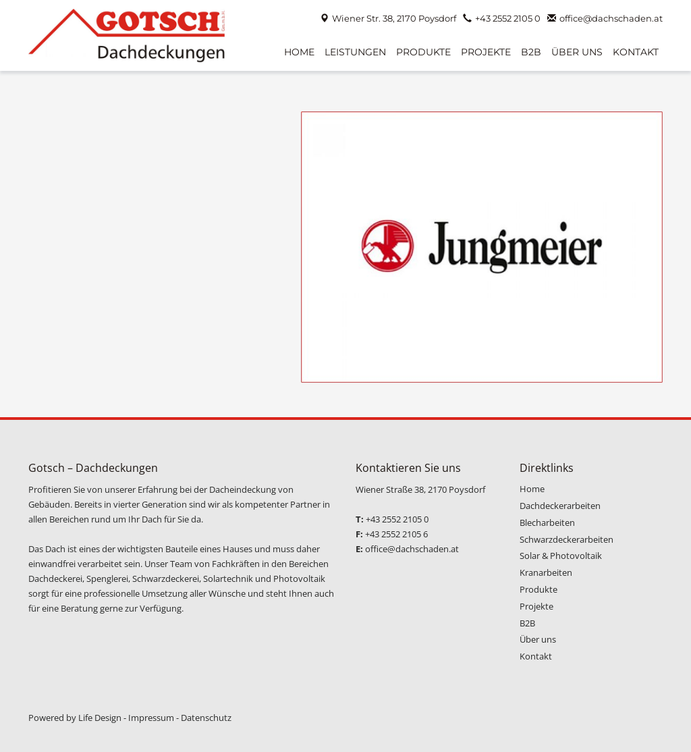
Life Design (99, 717)
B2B (527, 623)
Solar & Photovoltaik (561, 555)
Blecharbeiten (547, 522)
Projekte (536, 606)
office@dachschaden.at (611, 18)
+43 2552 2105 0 (508, 18)
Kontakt (536, 656)
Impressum (151, 717)
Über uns (538, 639)
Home (532, 489)
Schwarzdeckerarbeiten (566, 539)
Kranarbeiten (546, 572)
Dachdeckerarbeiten (560, 506)
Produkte (538, 589)
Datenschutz (206, 717)
